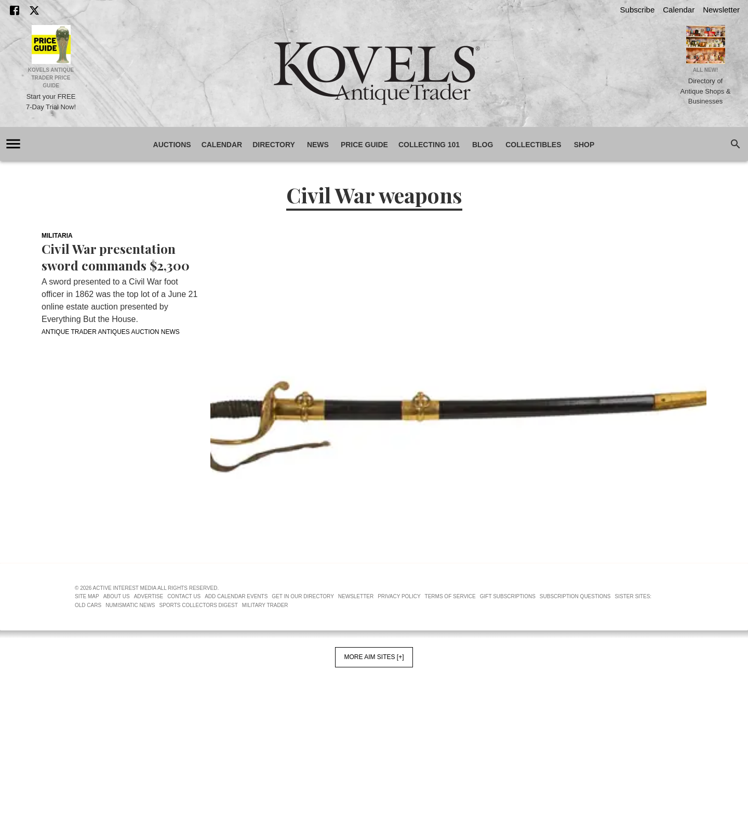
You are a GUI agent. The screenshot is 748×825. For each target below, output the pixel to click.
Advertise (149, 596)
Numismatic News (130, 605)
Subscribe (637, 9)
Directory (273, 144)
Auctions (172, 144)
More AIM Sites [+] (374, 657)
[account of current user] (13, 144)
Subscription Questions (575, 596)
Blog (482, 144)
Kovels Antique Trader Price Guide (51, 77)
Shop (584, 144)
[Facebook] (14, 10)
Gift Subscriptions (508, 596)
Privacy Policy (399, 596)
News (318, 144)
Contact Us (184, 596)
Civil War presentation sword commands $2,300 (116, 257)
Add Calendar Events (236, 596)
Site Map (87, 596)
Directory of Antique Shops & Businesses (705, 91)
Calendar (678, 9)
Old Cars (88, 605)
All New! (705, 70)
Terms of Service (450, 596)
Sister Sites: (633, 596)
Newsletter (721, 9)
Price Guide (364, 144)
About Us (116, 596)
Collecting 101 (429, 144)
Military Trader (265, 605)
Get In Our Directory (302, 596)
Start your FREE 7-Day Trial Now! (51, 102)
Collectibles (533, 144)
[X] (34, 10)
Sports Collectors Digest (198, 605)
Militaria (57, 235)
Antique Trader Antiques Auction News (111, 332)
